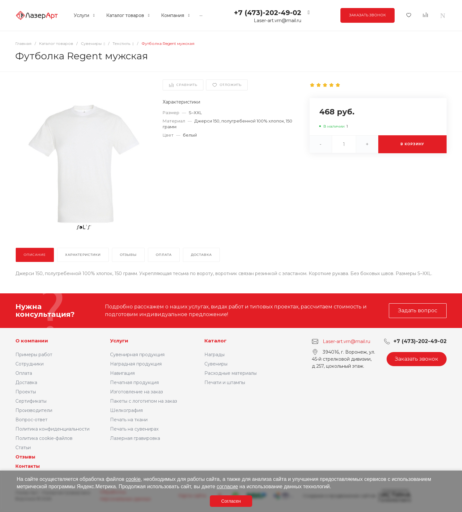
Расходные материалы (230, 373)
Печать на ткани (129, 420)
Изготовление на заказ (136, 392)
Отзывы (25, 457)
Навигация (122, 373)
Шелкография (126, 410)
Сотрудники (29, 364)
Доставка (26, 382)
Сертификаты (31, 401)
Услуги (119, 341)
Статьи (23, 447)
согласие (227, 486)
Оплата (23, 373)
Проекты (25, 392)
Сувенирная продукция (137, 354)
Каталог (215, 341)
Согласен (231, 501)
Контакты (27, 466)
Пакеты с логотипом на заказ (143, 401)
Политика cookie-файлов (44, 438)
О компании (31, 341)
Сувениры (215, 364)
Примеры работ (33, 354)
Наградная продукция (136, 364)
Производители (33, 410)
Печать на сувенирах (134, 429)
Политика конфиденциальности (52, 429)
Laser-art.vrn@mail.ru (277, 20)
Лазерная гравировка (135, 438)
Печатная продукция (134, 382)
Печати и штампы (224, 382)
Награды (214, 354)
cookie (133, 479)
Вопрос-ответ (31, 420)
